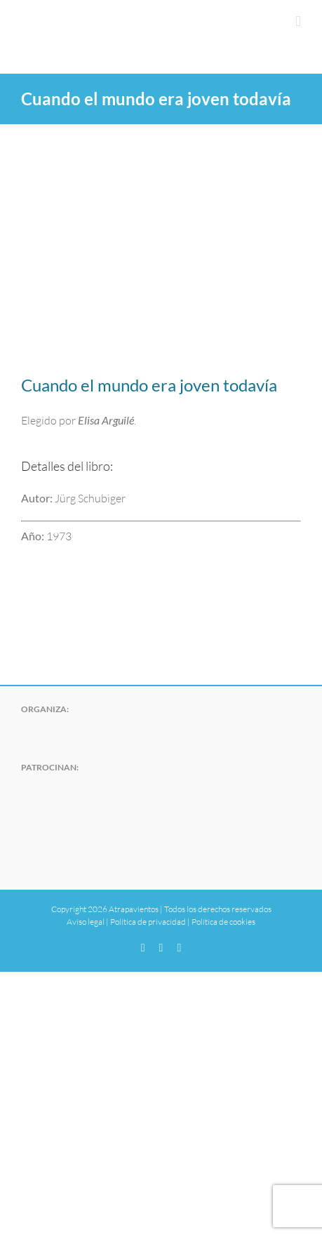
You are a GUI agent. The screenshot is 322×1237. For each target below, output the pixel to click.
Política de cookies (223, 921)
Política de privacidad (148, 921)
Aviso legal (86, 921)
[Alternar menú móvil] (298, 21)
